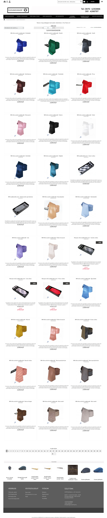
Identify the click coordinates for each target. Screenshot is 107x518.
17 (47, 451)
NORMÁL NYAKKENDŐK (22, 16)
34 (97, 451)
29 (83, 451)
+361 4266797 (68, 503)
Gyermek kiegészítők (13, 498)
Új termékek (54, 461)
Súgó (26, 496)
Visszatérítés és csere (31, 494)
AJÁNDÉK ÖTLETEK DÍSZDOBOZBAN (85, 17)
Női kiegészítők (12, 496)
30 (86, 451)
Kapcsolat (28, 492)
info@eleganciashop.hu (71, 504)
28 (80, 451)
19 (53, 451)
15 (42, 451)
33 (94, 451)
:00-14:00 (77, 496)
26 (74, 451)
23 (65, 451)
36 (53, 454)
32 (91, 451)
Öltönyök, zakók (12, 492)
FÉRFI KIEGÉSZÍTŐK (47, 16)
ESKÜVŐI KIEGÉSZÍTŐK (97, 16)
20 (56, 451)
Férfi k (10, 494)
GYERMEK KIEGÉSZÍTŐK (72, 17)
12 (33, 451)
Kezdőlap (44, 498)
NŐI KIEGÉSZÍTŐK (60, 16)
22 (62, 451)
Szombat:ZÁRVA (69, 497)
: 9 (74, 496)
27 (77, 451)
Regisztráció (45, 494)
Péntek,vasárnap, (69, 496)
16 (45, 451)
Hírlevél (44, 496)
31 (88, 451)
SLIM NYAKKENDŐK (9, 16)
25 (71, 451)
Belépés (44, 492)
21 (59, 451)
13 (36, 451)
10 (100, 27)
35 (100, 451)
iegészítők (14, 494)
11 (30, 451)
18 (50, 451)
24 (68, 451)
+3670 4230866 (69, 501)
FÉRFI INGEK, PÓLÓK (34, 16)
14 (39, 451)
